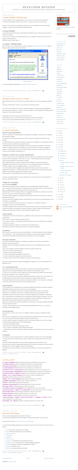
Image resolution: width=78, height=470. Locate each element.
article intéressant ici (37, 119)
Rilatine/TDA (60, 45)
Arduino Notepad (61, 57)
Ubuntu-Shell (60, 119)
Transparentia (9, 435)
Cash (7, 429)
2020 (59, 131)
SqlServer (59, 113)
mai (61, 182)
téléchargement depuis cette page (28, 84)
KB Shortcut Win (61, 55)
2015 (59, 140)
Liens (58, 99)
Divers (20, 452)
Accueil (28, 458)
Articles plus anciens (48, 458)
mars (61, 187)
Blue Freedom (9, 448)
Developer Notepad (39, 7)
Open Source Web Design (10, 413)
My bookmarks (60, 59)
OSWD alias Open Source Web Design (24, 421)
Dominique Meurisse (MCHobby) (65, 206)
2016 (59, 137)
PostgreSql (59, 103)
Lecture (58, 97)
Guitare (58, 93)
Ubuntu (58, 117)
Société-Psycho (13, 353)
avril (61, 184)
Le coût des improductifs (10, 130)
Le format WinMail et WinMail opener (14, 17)
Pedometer (59, 51)
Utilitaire (59, 121)
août (61, 160)
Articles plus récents (7, 458)
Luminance (8, 437)
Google (58, 91)
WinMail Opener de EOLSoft (40, 46)
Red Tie (8, 431)
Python (58, 107)
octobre (61, 155)
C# (57, 73)
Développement (12, 452)
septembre (62, 158)
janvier (61, 191)
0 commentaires (36, 90)
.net (57, 67)
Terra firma (8, 446)
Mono (58, 101)
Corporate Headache (10, 433)
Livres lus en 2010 (8, 360)
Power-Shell (59, 105)
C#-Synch (59, 75)
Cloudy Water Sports (11, 442)
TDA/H (58, 115)
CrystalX (8, 444)
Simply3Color (9, 440)
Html (58, 95)
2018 (59, 133)
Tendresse (59, 208)
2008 (59, 199)
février (61, 189)
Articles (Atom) (12, 461)
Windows (59, 123)
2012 (59, 147)
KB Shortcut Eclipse (61, 53)
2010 (59, 194)
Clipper (58, 81)
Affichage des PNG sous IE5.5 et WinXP (15, 99)
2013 (59, 144)
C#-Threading (60, 77)
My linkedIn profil (61, 43)
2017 (59, 135)
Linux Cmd (59, 47)
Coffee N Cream (10, 439)
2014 (59, 142)
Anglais (58, 69)
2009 (59, 196)
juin (61, 180)
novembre (62, 153)
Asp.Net (58, 71)
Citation (58, 79)
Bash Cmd (59, 49)
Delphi (58, 85)
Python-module (60, 109)
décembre (62, 151)
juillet (61, 178)
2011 (59, 149)
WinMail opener (29, 81)
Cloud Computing (61, 83)
